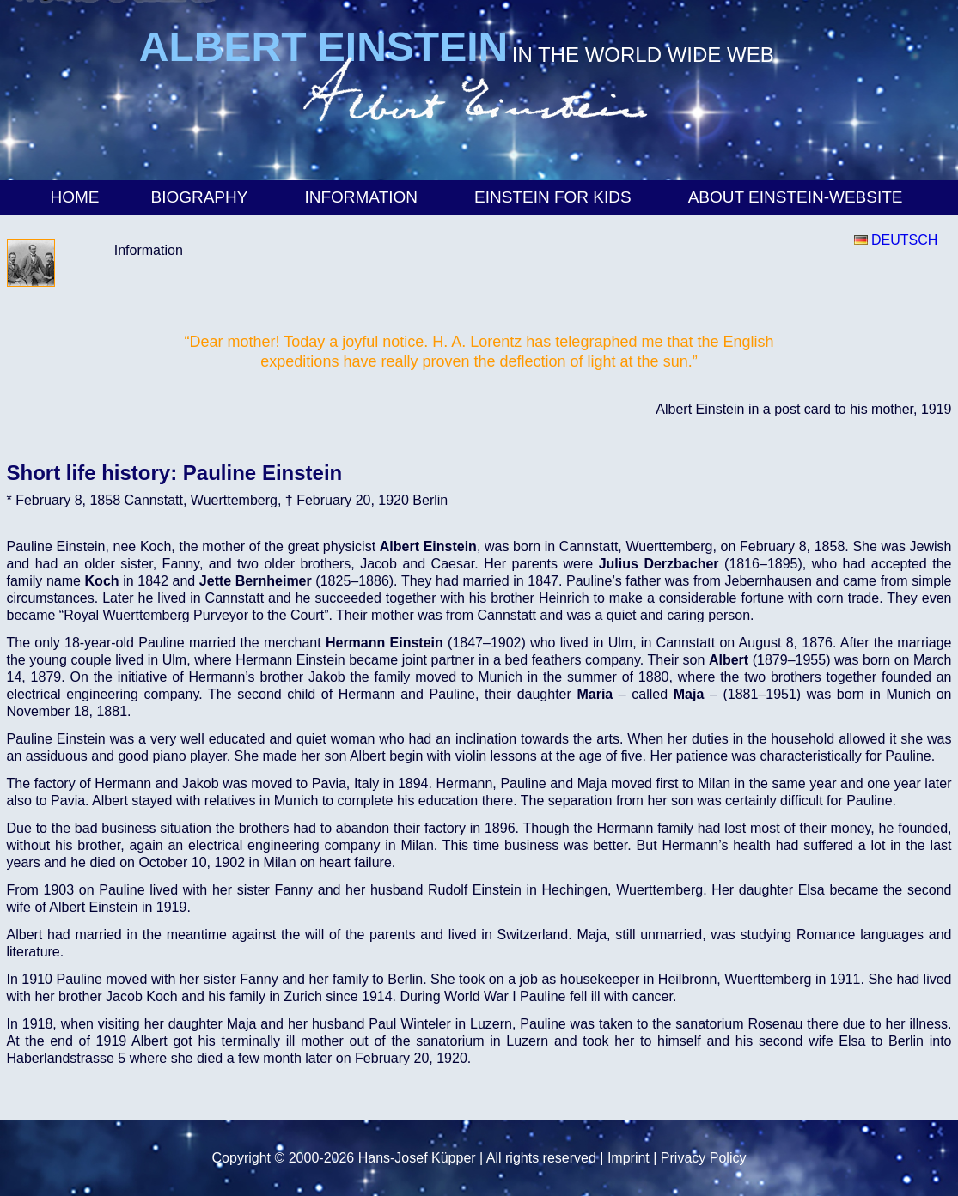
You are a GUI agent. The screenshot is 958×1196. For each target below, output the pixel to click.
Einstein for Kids (555, 197)
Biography (201, 197)
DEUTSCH (896, 240)
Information (363, 197)
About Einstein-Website (798, 197)
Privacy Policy (704, 1157)
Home (74, 197)
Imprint (628, 1157)
